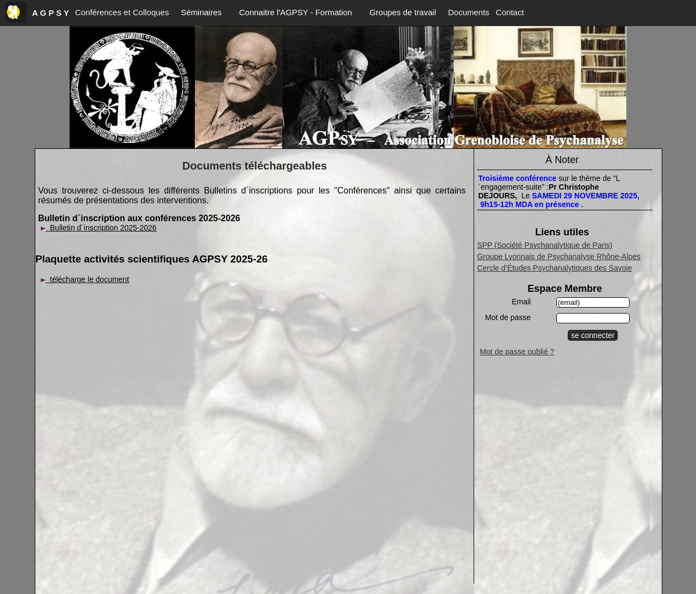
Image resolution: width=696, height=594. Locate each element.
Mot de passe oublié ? (517, 351)
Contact (510, 12)
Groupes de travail (402, 12)
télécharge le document (85, 279)
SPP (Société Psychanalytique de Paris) (544, 245)
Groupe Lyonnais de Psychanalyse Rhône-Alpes (559, 256)
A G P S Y (50, 12)
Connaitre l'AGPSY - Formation (295, 12)
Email (521, 301)
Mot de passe (508, 317)
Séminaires (201, 12)
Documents (468, 12)
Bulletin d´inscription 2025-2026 (99, 227)
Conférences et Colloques (122, 12)
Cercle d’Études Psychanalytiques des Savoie (554, 268)
